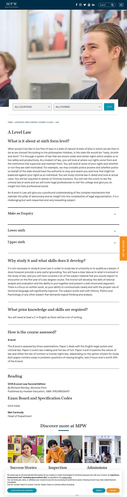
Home (10, 122)
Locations (19, 122)
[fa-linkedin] (93, 4)
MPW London (31, 122)
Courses (42, 122)
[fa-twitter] (85, 4)
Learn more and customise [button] (22, 490)
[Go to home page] (12, 5)
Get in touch (123, 248)
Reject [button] (99, 490)
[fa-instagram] (80, 4)
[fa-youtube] (89, 4)
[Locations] (32, 106)
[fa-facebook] (77, 4)
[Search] (112, 5)
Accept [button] (113, 490)
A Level (50, 122)
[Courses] (78, 106)
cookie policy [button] (67, 477)
